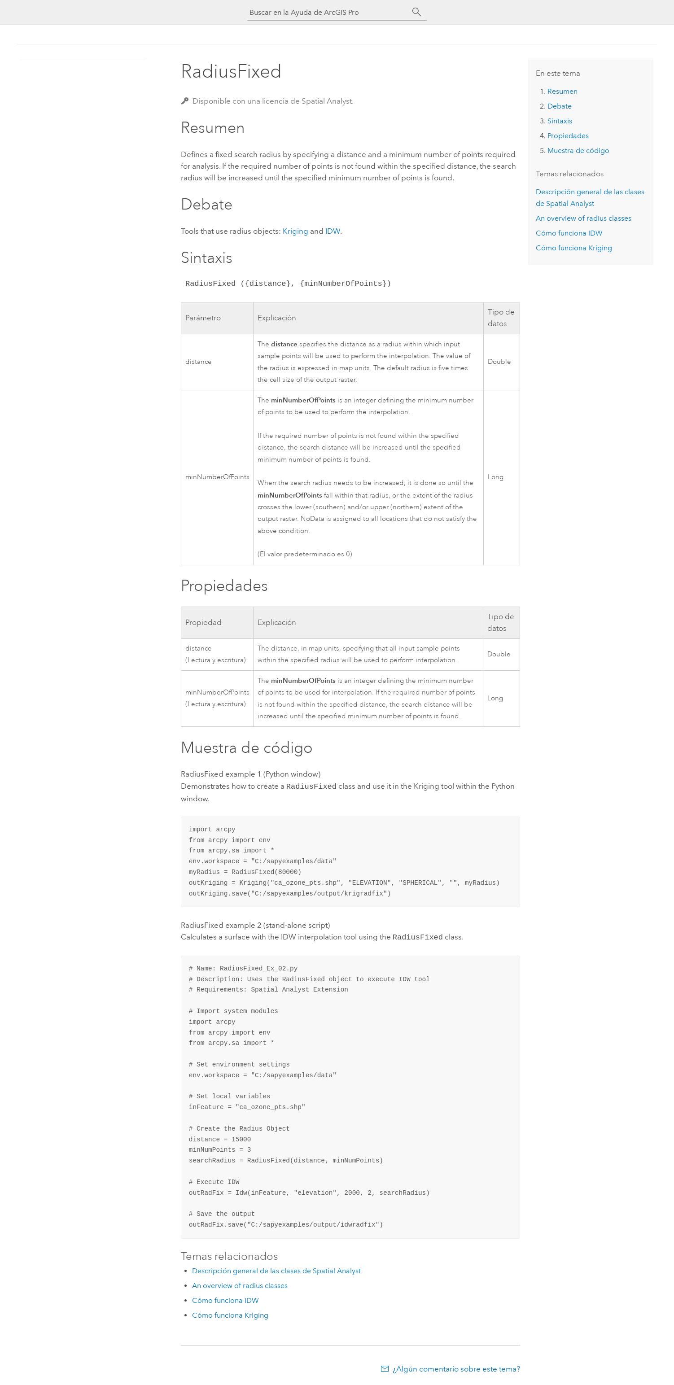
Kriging (295, 231)
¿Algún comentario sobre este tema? (456, 1367)
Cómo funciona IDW (225, 1298)
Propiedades (568, 135)
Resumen (562, 91)
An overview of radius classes (240, 1284)
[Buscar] (416, 12)
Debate (559, 106)
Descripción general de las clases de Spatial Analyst (276, 1269)
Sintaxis (559, 121)
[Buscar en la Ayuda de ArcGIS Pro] (328, 12)
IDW (332, 231)
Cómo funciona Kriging (230, 1313)
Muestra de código (578, 150)
